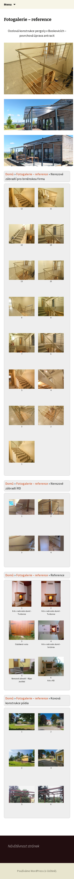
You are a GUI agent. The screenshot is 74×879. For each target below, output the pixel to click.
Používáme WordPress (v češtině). (37, 871)
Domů (9, 174)
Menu (8, 4)
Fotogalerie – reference (32, 174)
